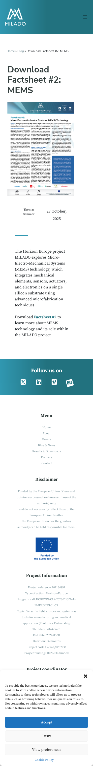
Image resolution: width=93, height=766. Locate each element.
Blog (21, 51)
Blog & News (46, 445)
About (46, 433)
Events (46, 439)
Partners (46, 457)
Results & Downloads (46, 451)
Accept (46, 722)
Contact (46, 463)
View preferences (46, 749)
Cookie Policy (44, 760)
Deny (46, 736)
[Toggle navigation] (85, 17)
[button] (85, 676)
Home (11, 51)
